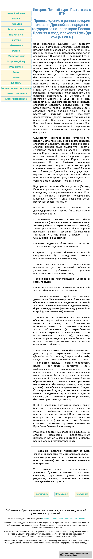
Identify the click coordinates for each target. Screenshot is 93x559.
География (16, 24)
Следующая (82, 494)
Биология (16, 18)
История (16, 40)
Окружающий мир (16, 61)
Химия (16, 77)
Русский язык (16, 67)
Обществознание (16, 56)
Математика (16, 45)
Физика (16, 72)
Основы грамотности (16, 93)
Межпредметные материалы (16, 88)
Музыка (16, 50)
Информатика (16, 34)
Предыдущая (41, 494)
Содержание (61, 494)
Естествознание (16, 29)
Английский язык (16, 13)
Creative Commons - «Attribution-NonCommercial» (63, 518)
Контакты (16, 83)
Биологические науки (16, 99)
